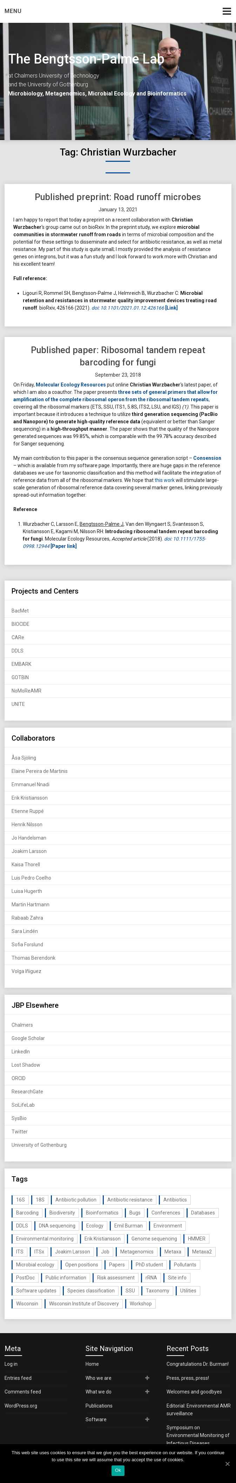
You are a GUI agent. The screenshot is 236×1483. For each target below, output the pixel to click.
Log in (11, 1364)
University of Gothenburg (39, 1145)
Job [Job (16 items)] (105, 1251)
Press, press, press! (188, 1378)
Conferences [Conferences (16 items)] (165, 1213)
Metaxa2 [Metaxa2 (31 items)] (202, 1251)
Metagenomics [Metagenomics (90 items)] (137, 1251)
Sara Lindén (25, 931)
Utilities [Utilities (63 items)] (188, 1290)
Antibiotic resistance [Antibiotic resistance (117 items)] (130, 1200)
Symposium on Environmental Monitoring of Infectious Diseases (198, 1435)
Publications (99, 1406)
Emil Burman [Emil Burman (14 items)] (128, 1226)
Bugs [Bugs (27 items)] (135, 1213)
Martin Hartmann (30, 904)
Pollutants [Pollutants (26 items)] (185, 1264)
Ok (118, 1470)
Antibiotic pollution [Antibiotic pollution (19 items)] (75, 1200)
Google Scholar (28, 1038)
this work (165, 480)
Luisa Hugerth (27, 891)
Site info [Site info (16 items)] (177, 1277)
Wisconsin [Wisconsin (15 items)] (27, 1303)
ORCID (19, 1078)
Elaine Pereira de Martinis (40, 771)
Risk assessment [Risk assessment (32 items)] (116, 1277)
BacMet (20, 611)
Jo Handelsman (29, 838)
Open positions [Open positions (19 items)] (81, 1264)
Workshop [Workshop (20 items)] (141, 1303)
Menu (13, 11)
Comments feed (23, 1392)
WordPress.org (21, 1406)
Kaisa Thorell (26, 864)
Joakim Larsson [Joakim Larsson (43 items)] (72, 1251)
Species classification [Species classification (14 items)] (91, 1290)
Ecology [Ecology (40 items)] (94, 1226)
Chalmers (22, 1025)
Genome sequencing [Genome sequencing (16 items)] (154, 1239)
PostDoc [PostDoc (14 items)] (25, 1277)
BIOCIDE (20, 624)
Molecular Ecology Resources (71, 385)
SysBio (19, 1118)
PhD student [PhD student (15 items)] (149, 1264)
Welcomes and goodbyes (194, 1392)
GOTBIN (20, 677)
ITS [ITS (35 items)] (19, 1251)
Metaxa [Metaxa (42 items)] (172, 1251)
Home (92, 1364)
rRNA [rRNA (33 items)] (151, 1277)
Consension (207, 458)
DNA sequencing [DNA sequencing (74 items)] (57, 1226)
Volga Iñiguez (26, 971)
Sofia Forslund (27, 944)
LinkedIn (21, 1051)
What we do (99, 1392)
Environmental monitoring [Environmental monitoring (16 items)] (45, 1239)
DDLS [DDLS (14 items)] (22, 1226)
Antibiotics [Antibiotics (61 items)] (175, 1200)
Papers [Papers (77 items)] (117, 1264)
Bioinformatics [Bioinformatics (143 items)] (102, 1213)
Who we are (99, 1378)
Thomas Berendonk (33, 958)
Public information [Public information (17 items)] (66, 1277)
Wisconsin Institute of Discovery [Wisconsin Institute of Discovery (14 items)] (84, 1303)
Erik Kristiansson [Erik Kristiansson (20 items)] (103, 1239)
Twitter (20, 1131)
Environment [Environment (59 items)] (168, 1226)
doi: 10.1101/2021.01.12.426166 (128, 308)
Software (96, 1419)
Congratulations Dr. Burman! (198, 1364)
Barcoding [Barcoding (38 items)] (27, 1213)
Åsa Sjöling (24, 758)
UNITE (18, 704)
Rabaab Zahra (27, 918)
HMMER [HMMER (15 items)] (196, 1239)
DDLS (17, 651)
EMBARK (21, 664)
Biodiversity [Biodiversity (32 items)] (62, 1213)
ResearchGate (27, 1091)
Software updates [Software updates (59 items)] (36, 1290)
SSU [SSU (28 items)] (130, 1290)
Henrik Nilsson (27, 824)
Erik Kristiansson (30, 798)
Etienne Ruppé (28, 811)
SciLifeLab (23, 1105)
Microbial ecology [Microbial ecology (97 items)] (35, 1264)
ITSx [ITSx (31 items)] (39, 1251)
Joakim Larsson (29, 851)
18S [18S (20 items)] (40, 1200)
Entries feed (18, 1378)
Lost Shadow (26, 1065)
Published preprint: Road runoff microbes (118, 197)
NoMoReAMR (26, 691)
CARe (18, 637)
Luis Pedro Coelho (31, 878)
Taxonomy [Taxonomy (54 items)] (157, 1290)
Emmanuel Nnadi (30, 784)
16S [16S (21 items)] (20, 1200)
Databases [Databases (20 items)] (203, 1213)
